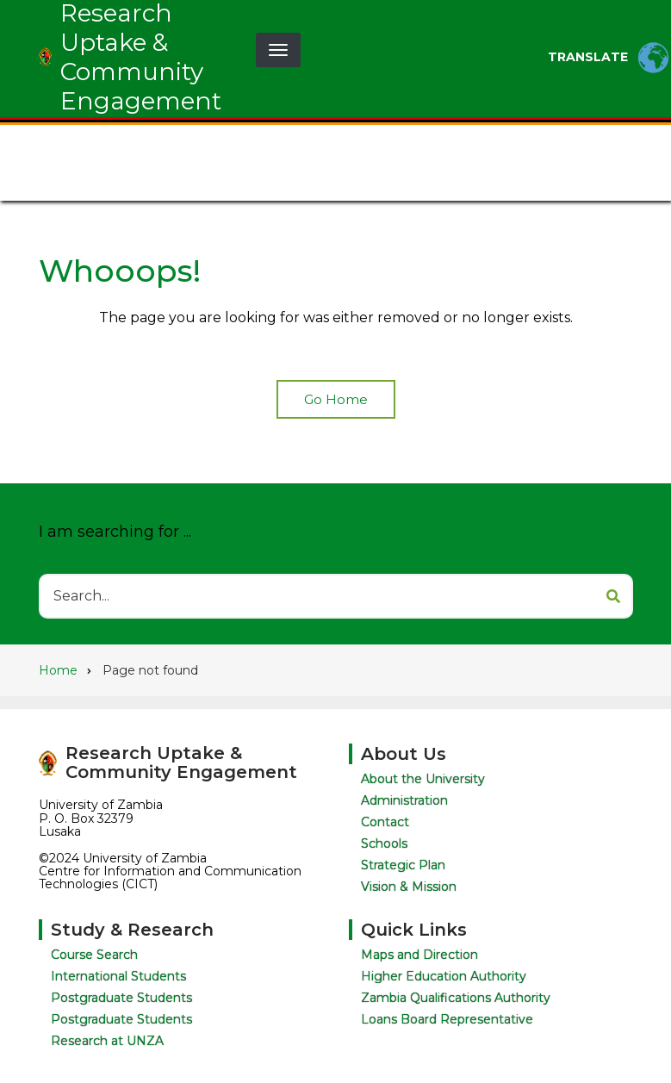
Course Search (95, 954)
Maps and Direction (420, 954)
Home (68, 141)
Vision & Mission (407, 886)
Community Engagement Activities (290, 179)
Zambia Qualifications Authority (456, 997)
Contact (467, 179)
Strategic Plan (401, 865)
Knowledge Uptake (437, 141)
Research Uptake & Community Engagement (181, 762)
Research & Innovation (260, 141)
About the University (421, 779)
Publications (96, 179)
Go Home (336, 399)
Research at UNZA (108, 1041)
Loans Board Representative (448, 1019)
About (131, 141)
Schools (382, 843)
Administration (402, 800)
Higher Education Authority (444, 976)
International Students (119, 976)
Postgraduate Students (122, 997)
